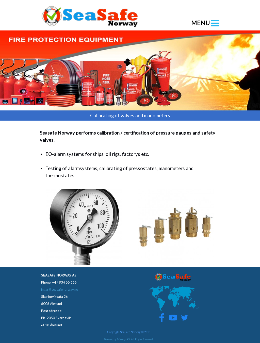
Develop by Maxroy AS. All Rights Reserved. (128, 339)
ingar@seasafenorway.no (59, 289)
